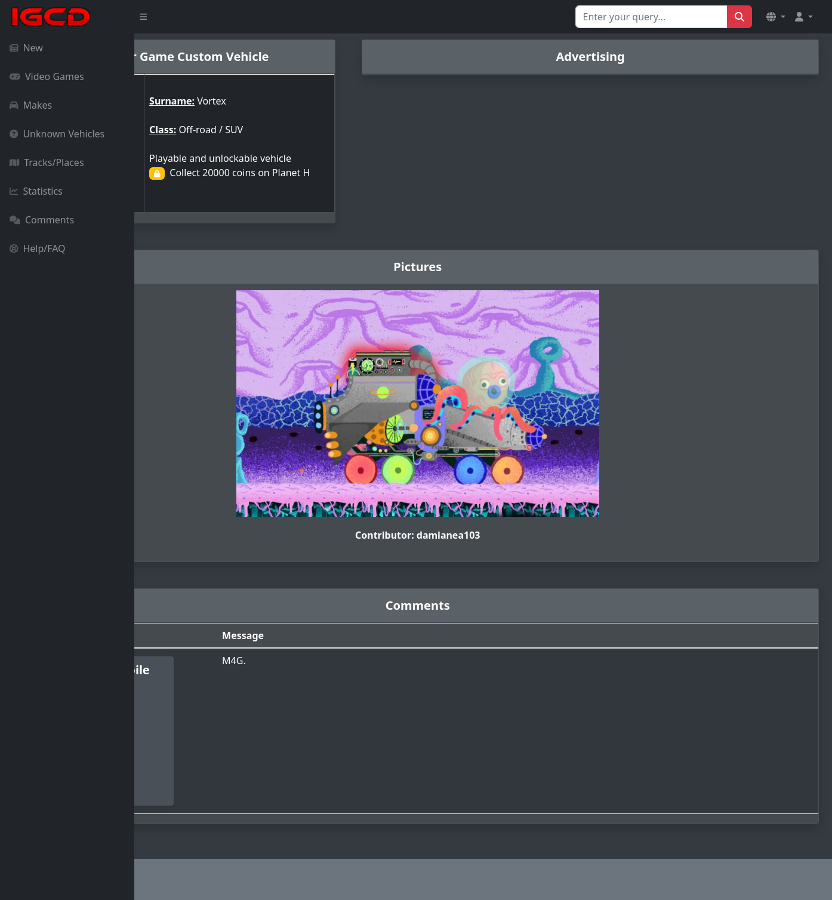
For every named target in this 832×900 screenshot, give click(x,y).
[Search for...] (651, 16)
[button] (776, 17)
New (26, 47)
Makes (31, 105)
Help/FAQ (38, 248)
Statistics (36, 191)
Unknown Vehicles (57, 133)
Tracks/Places (47, 162)
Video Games (47, 76)
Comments (42, 219)
